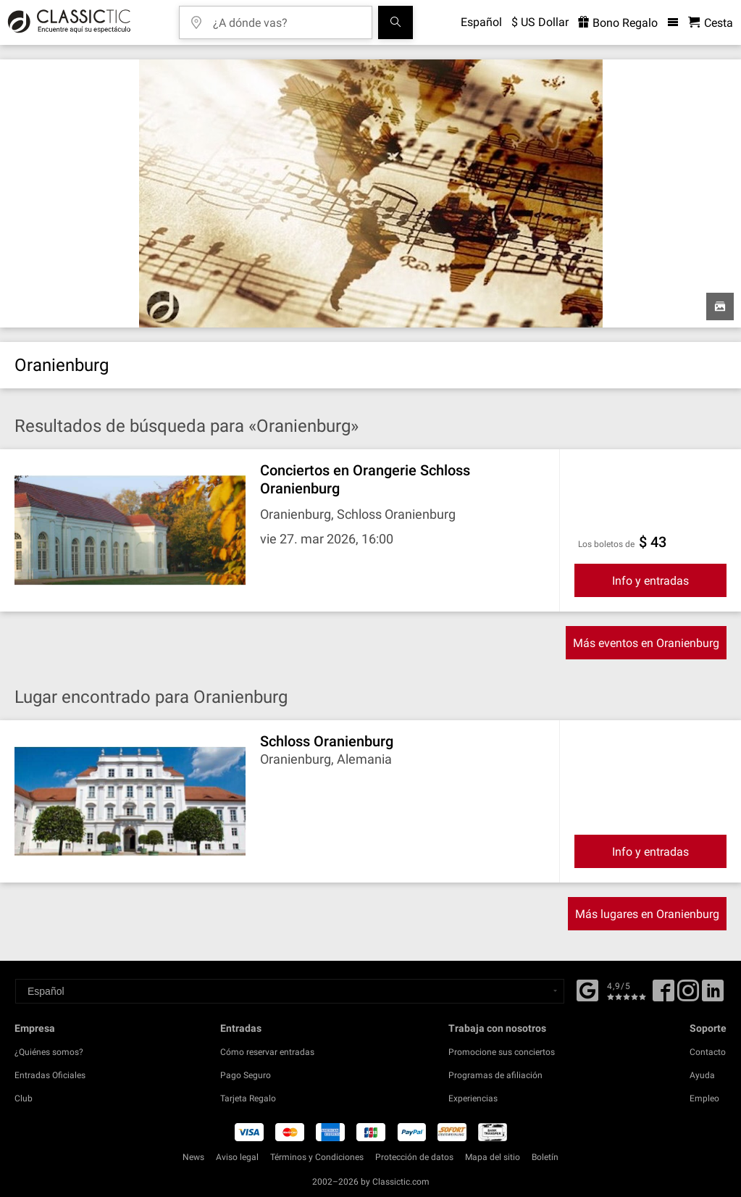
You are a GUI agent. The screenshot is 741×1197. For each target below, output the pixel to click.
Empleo (704, 1098)
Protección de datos (414, 1157)
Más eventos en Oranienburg (646, 643)
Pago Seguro (245, 1075)
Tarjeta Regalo (248, 1098)
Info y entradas (650, 581)
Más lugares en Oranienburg (647, 914)
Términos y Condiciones (317, 1157)
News (193, 1157)
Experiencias (473, 1098)
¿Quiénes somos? (48, 1052)
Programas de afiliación (495, 1075)
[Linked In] (713, 995)
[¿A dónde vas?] (286, 18)
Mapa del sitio (492, 1157)
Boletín (545, 1157)
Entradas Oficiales (49, 1075)
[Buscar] (395, 22)
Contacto (708, 1052)
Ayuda (702, 1075)
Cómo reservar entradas (267, 1052)
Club (23, 1098)
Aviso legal (237, 1157)
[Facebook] (587, 989)
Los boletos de (606, 544)
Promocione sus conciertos (501, 1052)
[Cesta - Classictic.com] (710, 23)
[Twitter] (688, 995)
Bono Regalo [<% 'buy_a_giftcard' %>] (618, 23)
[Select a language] (289, 991)
